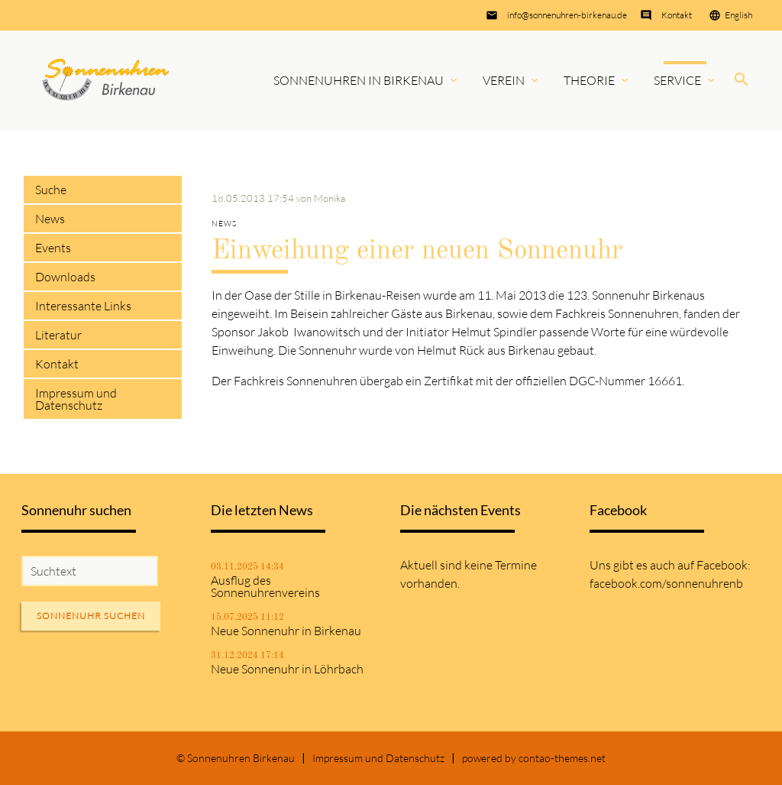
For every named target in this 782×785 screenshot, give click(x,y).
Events (53, 247)
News (50, 218)
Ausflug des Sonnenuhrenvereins (265, 586)
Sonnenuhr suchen (91, 615)
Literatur (58, 334)
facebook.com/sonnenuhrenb (666, 583)
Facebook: (723, 565)
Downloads (65, 276)
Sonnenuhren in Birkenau (358, 80)
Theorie (589, 80)
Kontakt (676, 15)
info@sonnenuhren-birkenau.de (567, 15)
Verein (504, 80)
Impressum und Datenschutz (76, 399)
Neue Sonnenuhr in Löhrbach (287, 669)
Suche (50, 189)
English (738, 15)
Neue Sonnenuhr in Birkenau (286, 630)
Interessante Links (83, 305)
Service (677, 80)
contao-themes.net (562, 757)
